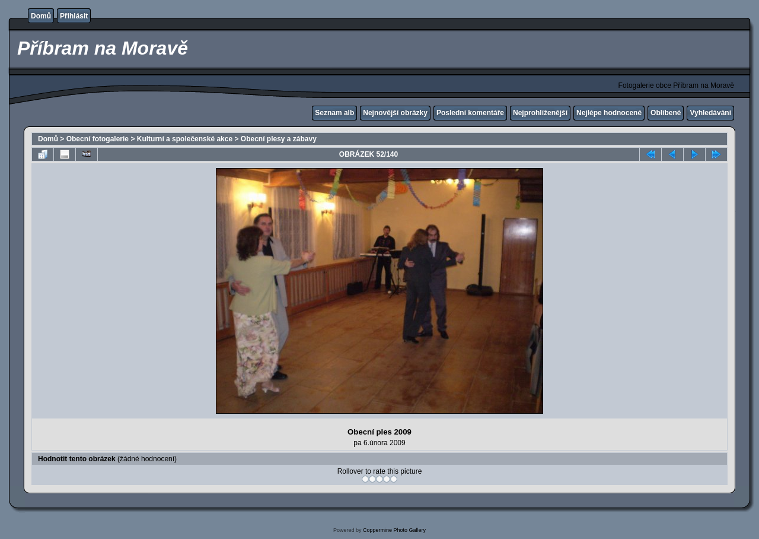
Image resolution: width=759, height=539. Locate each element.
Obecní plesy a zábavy (279, 139)
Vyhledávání (710, 113)
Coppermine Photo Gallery (394, 530)
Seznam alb (334, 113)
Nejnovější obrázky (395, 113)
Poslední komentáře (470, 113)
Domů (41, 16)
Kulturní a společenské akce (184, 139)
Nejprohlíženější (540, 113)
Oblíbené (665, 113)
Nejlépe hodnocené (609, 113)
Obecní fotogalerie (97, 139)
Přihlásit (74, 16)
